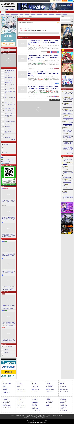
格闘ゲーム (62, 402)
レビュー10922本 (5, 9)
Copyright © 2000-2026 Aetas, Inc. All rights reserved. (37, 422)
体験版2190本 (12, 9)
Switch (22, 11)
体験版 (4, 386)
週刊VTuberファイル (9, 82)
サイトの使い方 (16, 0)
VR (38, 11)
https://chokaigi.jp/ (28, 28)
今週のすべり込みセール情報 (10, 92)
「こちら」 (44, 416)
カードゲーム (63, 404)
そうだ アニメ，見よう (9, 102)
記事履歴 (64, 0)
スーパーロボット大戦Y (68, 189)
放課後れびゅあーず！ (9, 137)
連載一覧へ (13, 139)
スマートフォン (34, 398)
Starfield (64, 167)
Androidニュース (35, 401)
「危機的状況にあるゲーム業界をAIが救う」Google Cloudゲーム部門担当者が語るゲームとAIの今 (8, 307)
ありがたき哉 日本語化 (9, 128)
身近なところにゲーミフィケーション (10, 132)
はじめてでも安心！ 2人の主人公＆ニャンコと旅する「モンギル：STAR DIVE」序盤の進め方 (8, 201)
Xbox (12, 11)
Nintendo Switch (6, 163)
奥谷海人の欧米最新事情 (9, 70)
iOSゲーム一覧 (35, 408)
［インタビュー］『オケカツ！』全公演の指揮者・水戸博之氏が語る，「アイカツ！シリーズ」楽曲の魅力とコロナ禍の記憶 (8, 341)
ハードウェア (44, 11)
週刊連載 (5, 389)
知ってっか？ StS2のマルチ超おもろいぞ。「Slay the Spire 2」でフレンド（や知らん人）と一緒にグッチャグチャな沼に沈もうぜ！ (8, 271)
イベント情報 (63, 401)
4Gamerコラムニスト (9, 119)
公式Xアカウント (7, 0)
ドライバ (5, 152)
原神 (64, 185)
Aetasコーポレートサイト (8, 354)
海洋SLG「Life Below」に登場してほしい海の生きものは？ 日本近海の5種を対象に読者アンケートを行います (8, 235)
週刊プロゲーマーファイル (10, 77)
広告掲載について (7, 352)
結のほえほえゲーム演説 (9, 108)
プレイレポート (35, 385)
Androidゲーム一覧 (36, 410)
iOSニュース (34, 399)
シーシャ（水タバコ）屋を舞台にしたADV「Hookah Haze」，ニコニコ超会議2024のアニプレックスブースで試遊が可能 (43, 73)
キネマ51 (6, 134)
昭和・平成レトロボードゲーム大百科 (10, 116)
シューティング (63, 405)
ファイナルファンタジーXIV (68, 160)
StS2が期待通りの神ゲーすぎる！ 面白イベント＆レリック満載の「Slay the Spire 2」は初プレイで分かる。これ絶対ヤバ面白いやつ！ (8, 288)
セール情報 (34, 404)
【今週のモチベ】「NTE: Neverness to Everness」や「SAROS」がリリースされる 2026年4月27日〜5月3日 (68, 106)
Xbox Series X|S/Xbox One (8, 159)
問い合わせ (23, 0)
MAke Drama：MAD (67, 177)
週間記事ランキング (7, 144)
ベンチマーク (49, 407)
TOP (3, 12)
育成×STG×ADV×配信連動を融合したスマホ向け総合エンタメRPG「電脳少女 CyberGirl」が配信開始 (68, 148)
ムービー (5, 391)
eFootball (65, 164)
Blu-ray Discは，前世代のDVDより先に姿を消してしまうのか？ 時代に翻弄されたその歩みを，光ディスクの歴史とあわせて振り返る (8, 219)
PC (7, 11)
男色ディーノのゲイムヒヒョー (10, 85)
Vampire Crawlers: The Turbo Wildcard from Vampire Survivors (68, 197)
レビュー (5, 385)
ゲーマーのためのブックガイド (10, 105)
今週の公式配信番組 (8, 80)
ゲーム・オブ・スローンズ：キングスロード (68, 181)
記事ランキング (6, 392)
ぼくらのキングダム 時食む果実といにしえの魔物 (68, 172)
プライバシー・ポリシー (37, 420)
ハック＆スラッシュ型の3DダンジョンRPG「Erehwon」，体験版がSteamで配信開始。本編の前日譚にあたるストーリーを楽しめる (68, 136)
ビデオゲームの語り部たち (10, 121)
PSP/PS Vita (62, 382)
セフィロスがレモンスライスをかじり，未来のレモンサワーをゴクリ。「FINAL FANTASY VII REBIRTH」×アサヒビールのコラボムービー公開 (68, 100)
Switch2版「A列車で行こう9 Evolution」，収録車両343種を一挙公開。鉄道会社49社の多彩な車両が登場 (68, 112)
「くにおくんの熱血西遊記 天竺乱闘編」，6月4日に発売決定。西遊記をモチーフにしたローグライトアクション (68, 124)
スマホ (27, 11)
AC (50, 11)
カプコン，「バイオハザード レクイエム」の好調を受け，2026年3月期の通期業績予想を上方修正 (68, 94)
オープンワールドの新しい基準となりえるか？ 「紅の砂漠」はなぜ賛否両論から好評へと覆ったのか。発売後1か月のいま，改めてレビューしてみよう (8, 254)
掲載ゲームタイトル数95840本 (8, 8)
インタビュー (6, 388)
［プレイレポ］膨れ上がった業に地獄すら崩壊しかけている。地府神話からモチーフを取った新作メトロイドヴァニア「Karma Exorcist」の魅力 (8, 324)
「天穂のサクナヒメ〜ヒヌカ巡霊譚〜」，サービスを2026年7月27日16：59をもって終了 (68, 142)
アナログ (56, 11)
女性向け (33, 11)
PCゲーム (18, 382)
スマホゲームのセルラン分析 (10, 89)
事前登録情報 (35, 402)
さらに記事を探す (55, 99)
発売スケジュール (21, 389)
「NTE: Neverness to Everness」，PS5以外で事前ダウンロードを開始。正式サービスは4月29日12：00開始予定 (68, 130)
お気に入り (59, 0)
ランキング (70, 0)
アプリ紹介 (34, 405)
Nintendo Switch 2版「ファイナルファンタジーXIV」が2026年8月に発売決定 (68, 118)
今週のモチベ (7, 75)
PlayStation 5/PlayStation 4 (8, 161)
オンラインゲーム (7, 383)
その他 (61, 408)
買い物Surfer (7, 126)
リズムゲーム (63, 407)
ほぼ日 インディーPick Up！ (10, 97)
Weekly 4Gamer (7, 72)
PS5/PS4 (17, 11)
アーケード (61, 398)
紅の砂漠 (65, 192)
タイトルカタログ (21, 391)
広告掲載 (45, 420)
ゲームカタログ (63, 410)
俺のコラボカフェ (8, 113)
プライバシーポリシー (8, 346)
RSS (1, 0)
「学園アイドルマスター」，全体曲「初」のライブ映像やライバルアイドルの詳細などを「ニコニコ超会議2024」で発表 (43, 57)
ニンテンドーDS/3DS (21, 398)
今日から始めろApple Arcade (10, 110)
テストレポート (49, 401)
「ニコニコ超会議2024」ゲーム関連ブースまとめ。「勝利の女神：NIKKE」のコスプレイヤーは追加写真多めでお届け (43, 42)
